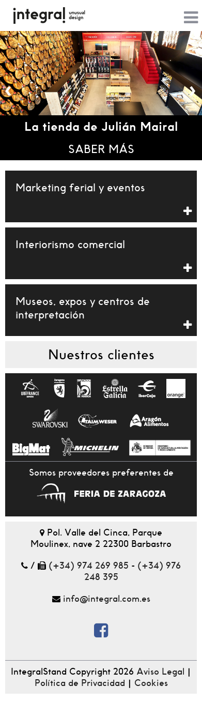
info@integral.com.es (106, 598)
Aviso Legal (160, 671)
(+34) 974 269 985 (89, 565)
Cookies (151, 683)
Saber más (101, 149)
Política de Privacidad (80, 683)
